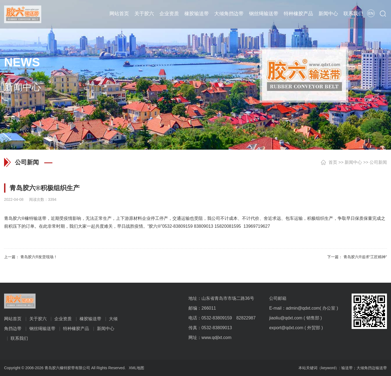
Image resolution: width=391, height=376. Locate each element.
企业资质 (169, 13)
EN (370, 13)
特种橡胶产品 (298, 13)
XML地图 (136, 368)
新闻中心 (328, 13)
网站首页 (119, 13)
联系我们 (353, 13)
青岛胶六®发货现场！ (38, 257)
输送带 (347, 368)
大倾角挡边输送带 (372, 368)
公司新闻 (378, 162)
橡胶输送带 (196, 13)
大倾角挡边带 (229, 13)
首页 (333, 162)
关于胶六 (144, 13)
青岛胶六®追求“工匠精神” (365, 257)
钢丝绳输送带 (263, 13)
